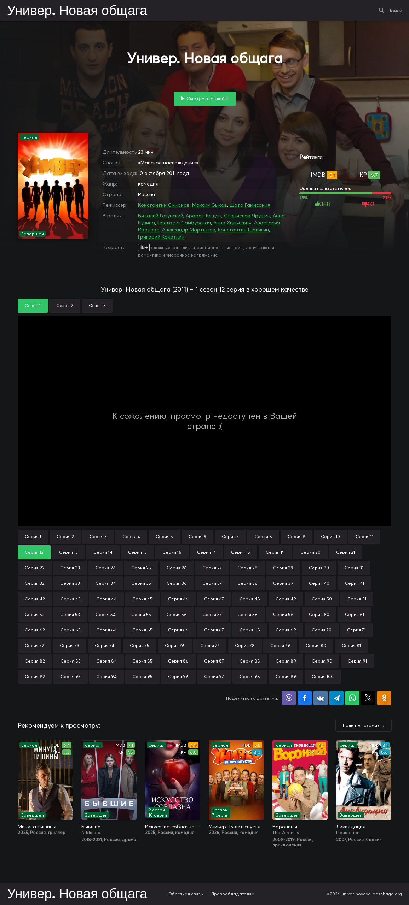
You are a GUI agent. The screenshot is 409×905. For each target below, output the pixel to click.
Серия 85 (142, 661)
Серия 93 (71, 676)
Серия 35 (141, 583)
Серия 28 (247, 567)
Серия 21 (345, 552)
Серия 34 (106, 583)
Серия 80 (316, 645)
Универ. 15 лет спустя (234, 826)
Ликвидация (350, 826)
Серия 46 (178, 598)
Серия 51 (356, 598)
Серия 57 (212, 614)
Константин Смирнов (164, 205)
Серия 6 (197, 536)
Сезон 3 (97, 305)
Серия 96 (178, 676)
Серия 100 (323, 676)
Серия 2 (65, 536)
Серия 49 (286, 598)
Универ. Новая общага (77, 11)
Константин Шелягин (243, 230)
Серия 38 (247, 583)
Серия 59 (283, 614)
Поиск (395, 10)
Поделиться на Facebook (305, 698)
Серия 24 (106, 567)
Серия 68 (250, 630)
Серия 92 (35, 676)
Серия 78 (245, 645)
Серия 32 (35, 583)
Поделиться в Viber (289, 698)
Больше (361, 725)
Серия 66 (178, 630)
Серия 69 (286, 630)
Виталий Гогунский (160, 215)
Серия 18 (240, 552)
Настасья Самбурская (184, 222)
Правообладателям (232, 894)
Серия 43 (71, 598)
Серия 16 (172, 552)
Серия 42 (35, 598)
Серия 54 (106, 614)
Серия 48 (250, 598)
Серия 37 (212, 583)
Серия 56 (177, 614)
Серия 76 (175, 645)
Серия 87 (214, 661)
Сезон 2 (64, 305)
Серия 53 (70, 614)
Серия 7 (230, 536)
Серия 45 (142, 598)
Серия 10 (330, 536)
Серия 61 (354, 614)
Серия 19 (275, 552)
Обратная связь (185, 894)
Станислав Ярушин (247, 215)
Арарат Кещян (203, 215)
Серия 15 (137, 552)
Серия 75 (139, 645)
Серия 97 (214, 676)
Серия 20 (310, 552)
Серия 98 (250, 676)
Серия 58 (247, 614)
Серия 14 (103, 552)
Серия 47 (214, 598)
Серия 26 (177, 567)
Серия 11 (364, 536)
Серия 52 (35, 614)
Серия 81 (351, 645)
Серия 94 (106, 676)
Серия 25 (141, 567)
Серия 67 (214, 630)
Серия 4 (131, 536)
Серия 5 (164, 536)
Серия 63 (71, 630)
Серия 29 (283, 567)
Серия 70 (322, 630)
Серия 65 (142, 630)
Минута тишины (37, 826)
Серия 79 (280, 645)
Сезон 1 (33, 305)
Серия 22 (35, 567)
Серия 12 (34, 552)
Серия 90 (322, 661)
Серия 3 (98, 536)
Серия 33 (70, 583)
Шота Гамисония (250, 205)
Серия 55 (141, 614)
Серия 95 (142, 676)
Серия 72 (34, 645)
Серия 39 (283, 583)
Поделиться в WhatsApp (352, 698)
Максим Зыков (209, 205)
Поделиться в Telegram (336, 698)
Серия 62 (35, 630)
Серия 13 (68, 552)
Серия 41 (354, 583)
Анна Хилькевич (232, 222)
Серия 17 (206, 552)
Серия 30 (319, 567)
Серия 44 (106, 598)
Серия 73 (69, 645)
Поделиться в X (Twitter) (368, 698)
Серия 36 (177, 583)
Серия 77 (209, 645)
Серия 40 (319, 583)
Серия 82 (35, 661)
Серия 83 (71, 661)
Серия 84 (106, 661)
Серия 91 (357, 661)
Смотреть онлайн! (207, 98)
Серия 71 (356, 630)
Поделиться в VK (320, 698)
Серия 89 (286, 661)
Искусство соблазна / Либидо (172, 826)
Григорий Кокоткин (161, 237)
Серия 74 (104, 645)
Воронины (284, 826)
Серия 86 (178, 661)
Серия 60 (319, 614)
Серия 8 (263, 536)
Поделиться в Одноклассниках (384, 698)
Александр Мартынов (188, 230)
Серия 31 (354, 567)
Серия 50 (322, 598)
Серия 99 (286, 676)
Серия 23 (70, 567)
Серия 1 (33, 536)
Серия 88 (250, 661)
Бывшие (90, 826)
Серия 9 (296, 536)
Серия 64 (106, 630)
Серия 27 (212, 567)
